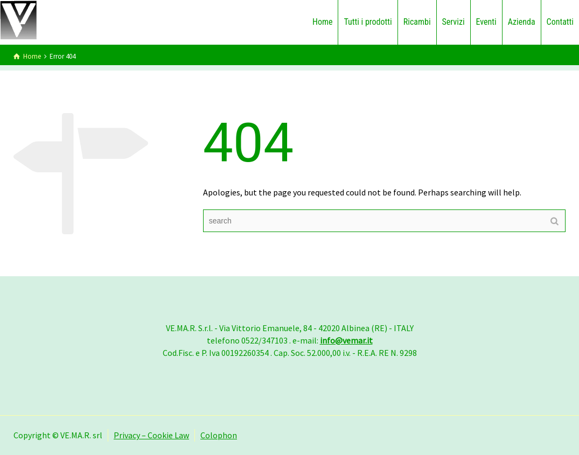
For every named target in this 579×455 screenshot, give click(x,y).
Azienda (521, 22)
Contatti (560, 22)
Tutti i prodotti (368, 22)
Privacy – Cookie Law (151, 435)
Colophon (218, 435)
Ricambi (417, 22)
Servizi (453, 22)
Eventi (486, 22)
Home (322, 22)
